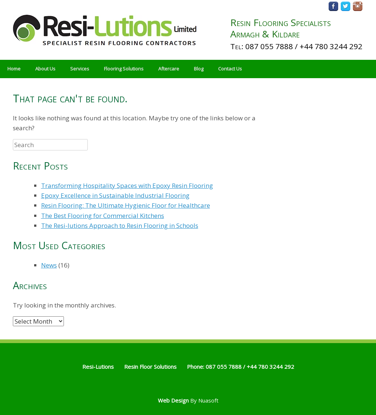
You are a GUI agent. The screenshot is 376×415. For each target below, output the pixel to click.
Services (79, 68)
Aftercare (168, 68)
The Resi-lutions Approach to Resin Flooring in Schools (119, 225)
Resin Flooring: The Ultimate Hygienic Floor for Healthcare (125, 205)
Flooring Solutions (124, 68)
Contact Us (230, 68)
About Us (45, 68)
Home (14, 68)
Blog (198, 68)
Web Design (173, 400)
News (49, 265)
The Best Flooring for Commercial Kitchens (102, 215)
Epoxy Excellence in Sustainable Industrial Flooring (115, 195)
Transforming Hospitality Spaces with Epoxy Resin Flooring (127, 185)
